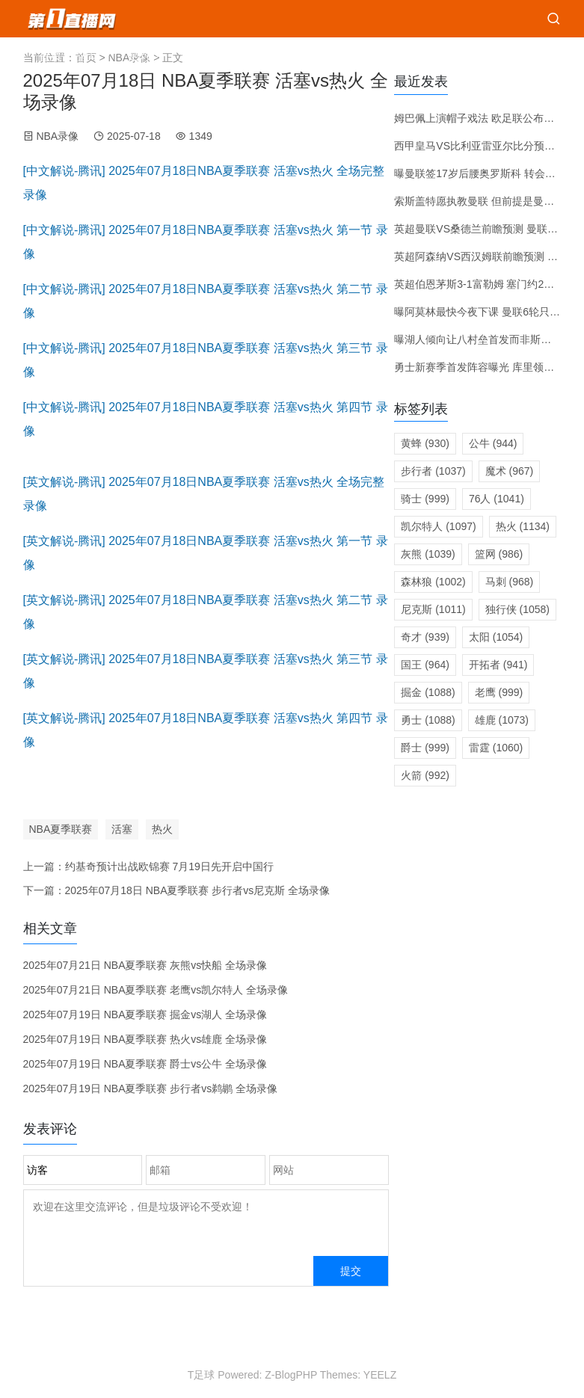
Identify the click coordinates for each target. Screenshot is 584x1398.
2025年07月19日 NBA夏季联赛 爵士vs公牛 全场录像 (145, 1064)
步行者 (433, 471)
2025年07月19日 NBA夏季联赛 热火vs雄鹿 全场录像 (145, 1039)
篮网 (499, 554)
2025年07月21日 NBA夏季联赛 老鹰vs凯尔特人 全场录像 (156, 990)
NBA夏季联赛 (61, 829)
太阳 (496, 637)
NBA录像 (57, 136)
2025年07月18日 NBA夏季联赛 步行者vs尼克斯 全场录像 (198, 890)
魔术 (509, 471)
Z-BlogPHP (291, 1375)
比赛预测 (391, 55)
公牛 (493, 443)
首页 (50, 55)
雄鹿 (502, 720)
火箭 (425, 775)
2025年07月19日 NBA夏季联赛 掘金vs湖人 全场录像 (145, 1014)
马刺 (509, 582)
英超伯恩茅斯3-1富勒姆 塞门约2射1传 (482, 284)
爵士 (425, 748)
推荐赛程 (328, 55)
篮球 (89, 55)
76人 (496, 499)
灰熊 (428, 554)
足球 (140, 55)
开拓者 (498, 665)
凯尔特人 (438, 526)
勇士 (428, 720)
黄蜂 (425, 443)
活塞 (121, 829)
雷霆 (496, 748)
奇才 (425, 637)
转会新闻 (454, 55)
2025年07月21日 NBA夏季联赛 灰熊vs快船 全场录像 (145, 965)
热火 (162, 829)
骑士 (425, 499)
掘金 (428, 692)
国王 (425, 665)
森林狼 (433, 582)
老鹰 (499, 692)
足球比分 (203, 55)
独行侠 (517, 609)
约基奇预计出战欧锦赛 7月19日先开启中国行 (169, 866)
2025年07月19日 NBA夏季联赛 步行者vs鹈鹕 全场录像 (150, 1088)
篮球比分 (265, 55)
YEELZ (379, 1375)
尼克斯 (433, 609)
